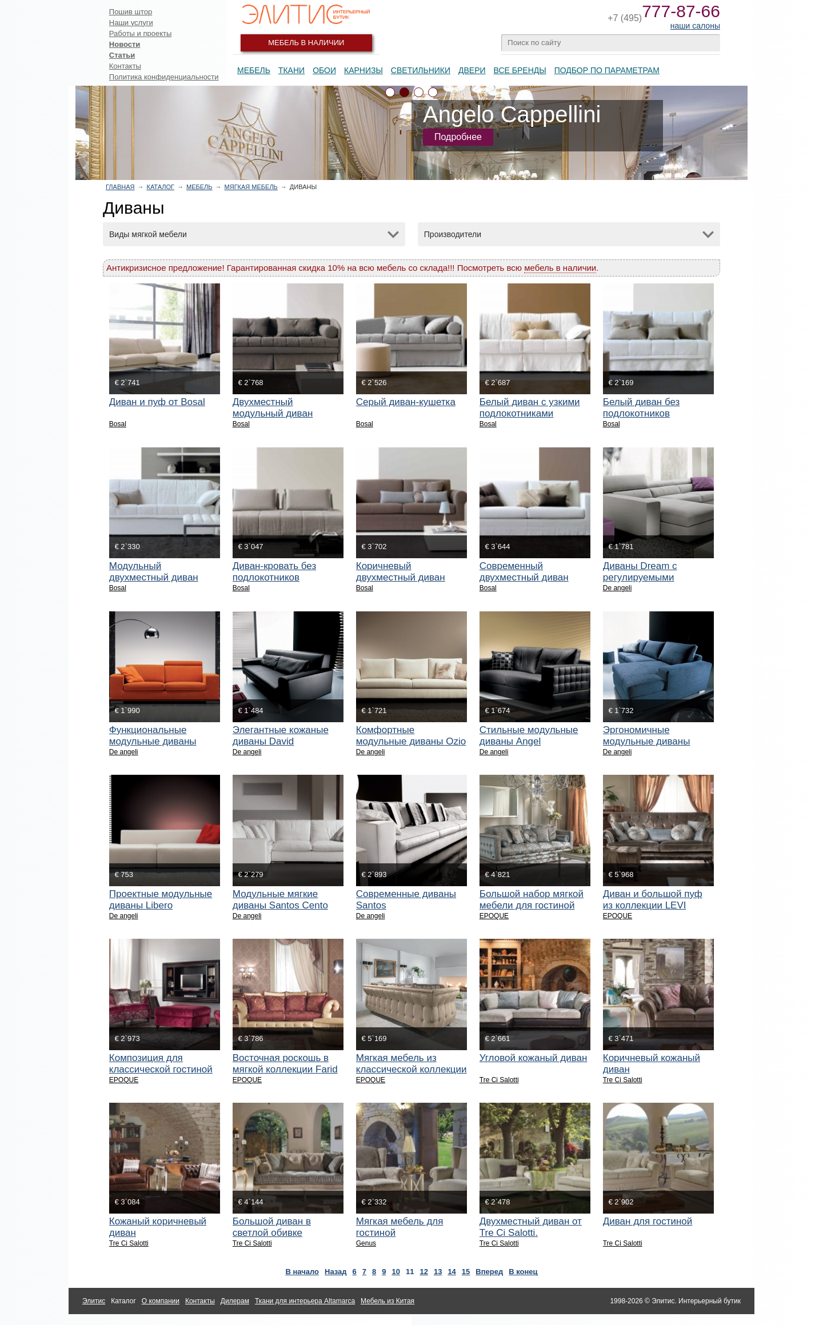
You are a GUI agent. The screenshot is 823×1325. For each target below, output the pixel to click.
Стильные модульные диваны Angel (529, 735)
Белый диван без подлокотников (641, 408)
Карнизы (363, 70)
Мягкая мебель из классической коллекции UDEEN (411, 1069)
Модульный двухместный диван (153, 572)
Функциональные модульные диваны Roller (153, 741)
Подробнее (458, 137)
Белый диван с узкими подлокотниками (530, 408)
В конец (523, 1271)
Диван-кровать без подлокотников (274, 572)
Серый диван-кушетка (406, 402)
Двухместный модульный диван (273, 408)
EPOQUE (494, 916)
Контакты (125, 66)
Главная (120, 186)
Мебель (253, 70)
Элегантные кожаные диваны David (281, 735)
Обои (324, 70)
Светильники (420, 70)
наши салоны (695, 25)
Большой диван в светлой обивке (272, 1227)
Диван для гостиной (648, 1221)
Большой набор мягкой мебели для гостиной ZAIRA (532, 905)
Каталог (160, 186)
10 (396, 1271)
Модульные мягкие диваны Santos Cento (280, 899)
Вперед (489, 1271)
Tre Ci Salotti (499, 1080)
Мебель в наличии (306, 42)
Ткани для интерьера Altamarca (305, 1301)
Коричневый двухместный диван (400, 572)
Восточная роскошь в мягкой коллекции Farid (285, 1063)
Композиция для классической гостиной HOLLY (161, 1069)
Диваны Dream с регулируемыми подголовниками (640, 577)
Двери (472, 70)
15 (466, 1271)
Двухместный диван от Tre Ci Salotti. (531, 1227)
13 (438, 1271)
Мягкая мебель (251, 186)
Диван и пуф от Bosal (157, 402)
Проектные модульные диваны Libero (160, 899)
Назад (336, 1271)
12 (424, 1271)
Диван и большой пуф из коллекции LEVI (652, 899)
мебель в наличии (560, 268)
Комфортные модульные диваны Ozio (411, 735)
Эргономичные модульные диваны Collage (646, 741)
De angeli (617, 588)
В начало (302, 1271)
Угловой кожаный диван (534, 1057)
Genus (366, 1243)
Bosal (117, 424)
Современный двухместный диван (524, 572)
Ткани (291, 70)
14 (452, 1271)
